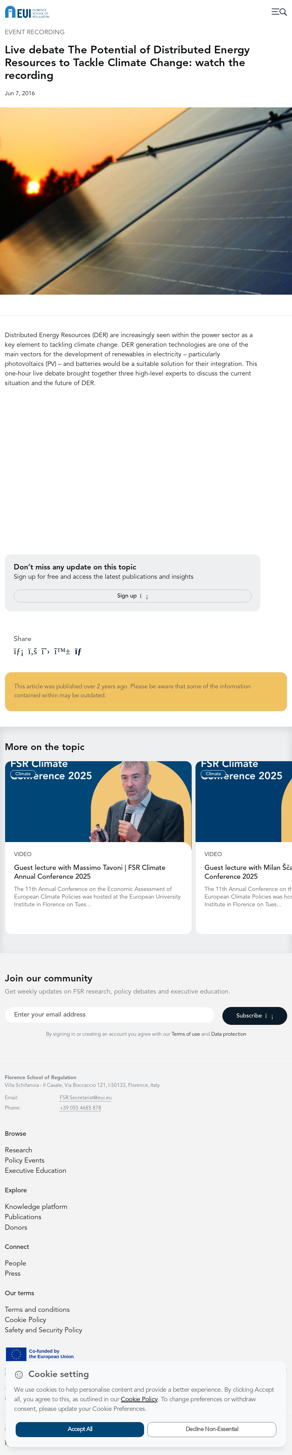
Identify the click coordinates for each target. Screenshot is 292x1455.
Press (12, 1274)
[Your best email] (110, 1015)
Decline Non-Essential (212, 1429)
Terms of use (186, 1034)
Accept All (80, 1429)
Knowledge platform (36, 1207)
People (15, 1263)
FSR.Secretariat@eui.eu (86, 1098)
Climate (23, 774)
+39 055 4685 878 (80, 1108)
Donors (16, 1228)
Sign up (132, 596)
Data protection (228, 1034)
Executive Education (35, 1171)
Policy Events (24, 1160)
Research (18, 1150)
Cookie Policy (25, 1320)
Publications (23, 1217)
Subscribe (254, 1016)
